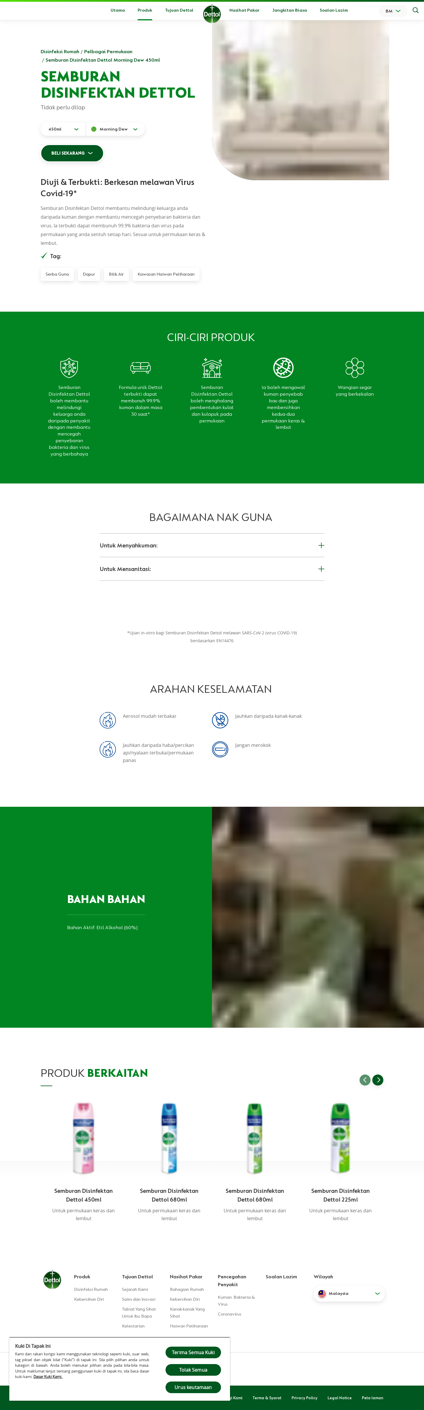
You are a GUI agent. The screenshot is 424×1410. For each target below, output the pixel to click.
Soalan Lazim (334, 10)
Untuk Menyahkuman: (212, 545)
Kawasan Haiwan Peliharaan (166, 274)
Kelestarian (133, 1326)
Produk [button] (145, 10)
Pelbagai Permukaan (108, 51)
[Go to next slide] (377, 1080)
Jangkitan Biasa (289, 10)
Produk (82, 1276)
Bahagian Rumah (187, 1289)
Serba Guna (57, 274)
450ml (55, 129)
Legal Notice (340, 1397)
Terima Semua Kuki (193, 1352)
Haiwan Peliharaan (189, 1326)
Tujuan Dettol (179, 10)
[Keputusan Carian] (416, 11)
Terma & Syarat (267, 1397)
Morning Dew (113, 129)
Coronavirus (229, 1314)
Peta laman (372, 1397)
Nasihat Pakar (244, 10)
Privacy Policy (304, 1397)
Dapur (89, 274)
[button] (349, 1294)
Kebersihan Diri (89, 1299)
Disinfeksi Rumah (60, 51)
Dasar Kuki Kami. (48, 1376)
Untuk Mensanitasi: (212, 568)
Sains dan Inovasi (138, 1299)
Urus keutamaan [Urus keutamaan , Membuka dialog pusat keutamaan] (193, 1387)
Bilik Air (116, 274)
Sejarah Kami (135, 1289)
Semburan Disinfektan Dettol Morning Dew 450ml (103, 60)
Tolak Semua (193, 1370)
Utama (118, 10)
